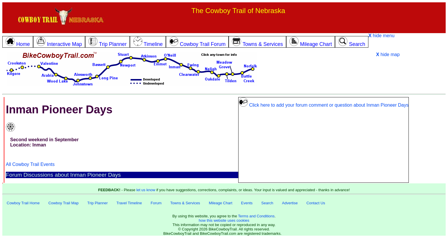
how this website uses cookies (224, 220)
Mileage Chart (220, 203)
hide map (388, 54)
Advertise (290, 203)
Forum (156, 203)
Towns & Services (185, 203)
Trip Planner (97, 203)
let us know (145, 190)
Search (267, 203)
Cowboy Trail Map (63, 203)
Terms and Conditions (256, 216)
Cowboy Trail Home (23, 203)
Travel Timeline (129, 203)
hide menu (381, 35)
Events (247, 203)
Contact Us (316, 203)
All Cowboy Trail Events (30, 164)
